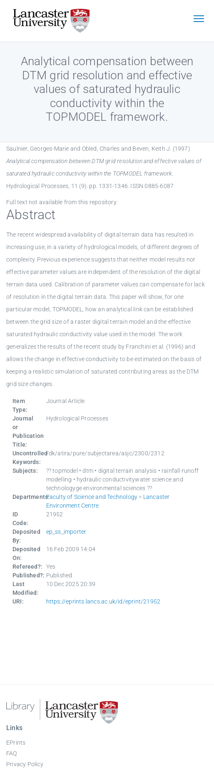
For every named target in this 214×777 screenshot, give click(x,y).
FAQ (11, 753)
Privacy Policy (24, 764)
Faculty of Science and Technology (92, 497)
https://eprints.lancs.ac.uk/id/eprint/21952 (103, 601)
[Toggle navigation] (198, 19)
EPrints (15, 742)
